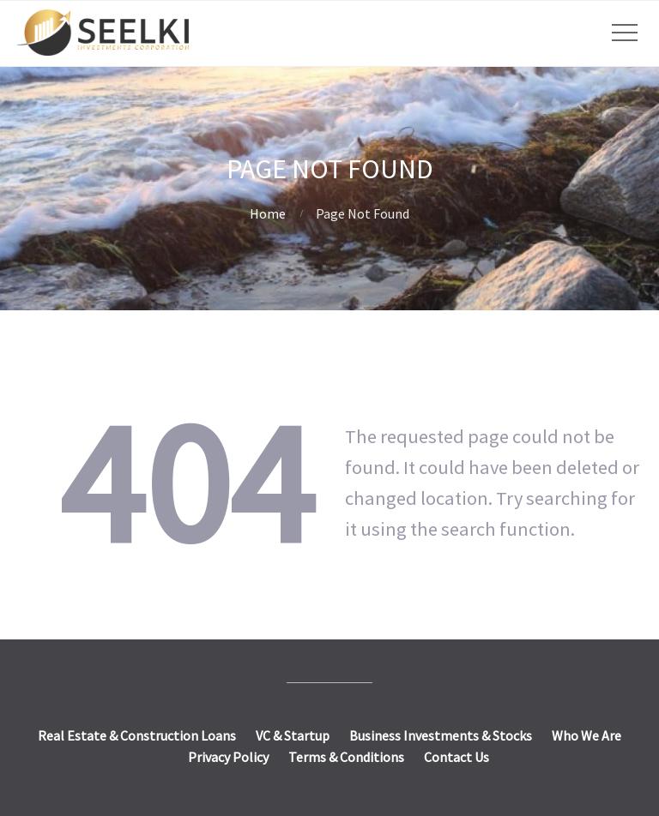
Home (268, 213)
